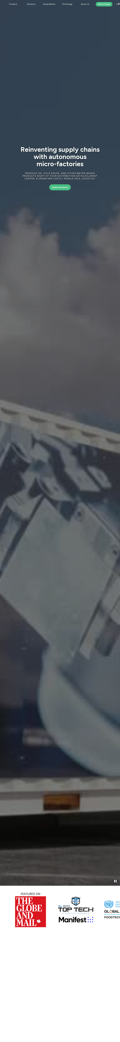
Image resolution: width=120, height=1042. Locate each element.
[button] (13, 4)
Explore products (60, 187)
